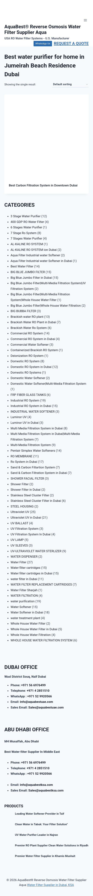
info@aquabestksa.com (36, 785)
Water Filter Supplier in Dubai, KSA (50, 885)
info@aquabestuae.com (36, 702)
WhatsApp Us (42, 43)
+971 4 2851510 (38, 690)
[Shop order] (70, 84)
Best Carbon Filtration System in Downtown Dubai (43, 185)
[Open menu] (85, 20)
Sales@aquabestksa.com (46, 790)
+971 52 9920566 (39, 696)
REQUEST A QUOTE (71, 43)
